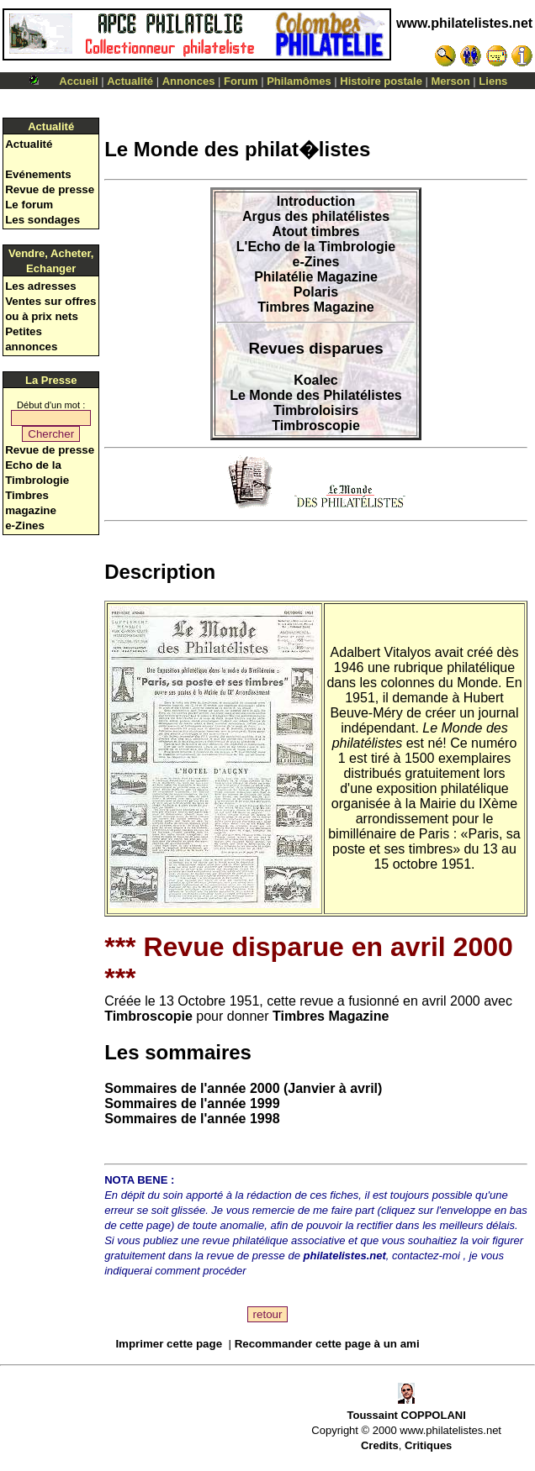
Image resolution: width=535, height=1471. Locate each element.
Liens (493, 81)
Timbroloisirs (315, 410)
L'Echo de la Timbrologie (315, 246)
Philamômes (299, 81)
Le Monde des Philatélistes (316, 395)
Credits (380, 1445)
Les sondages (42, 219)
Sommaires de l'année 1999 (191, 1103)
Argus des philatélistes (315, 216)
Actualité (130, 81)
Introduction (316, 201)
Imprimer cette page (168, 1343)
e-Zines (25, 525)
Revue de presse (49, 189)
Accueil (78, 81)
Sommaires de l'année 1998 (191, 1118)
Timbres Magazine (315, 307)
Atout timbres (316, 231)
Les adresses (40, 286)
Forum (240, 81)
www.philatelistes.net (464, 23)
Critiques (428, 1445)
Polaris (316, 292)
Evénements (38, 174)
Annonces (188, 81)
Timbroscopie (316, 425)
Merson (451, 81)
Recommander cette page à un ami (327, 1343)
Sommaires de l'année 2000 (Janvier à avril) (243, 1088)
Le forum (29, 204)
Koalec (315, 380)
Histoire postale (381, 81)
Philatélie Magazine (316, 277)
